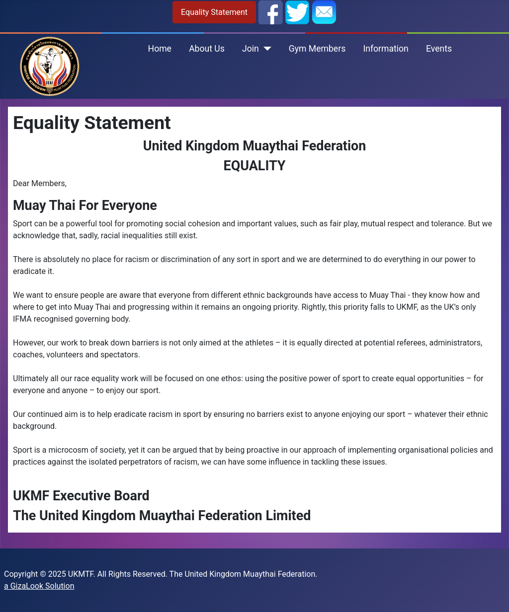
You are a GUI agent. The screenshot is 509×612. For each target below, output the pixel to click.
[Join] (265, 48)
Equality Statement (214, 12)
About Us (207, 49)
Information (385, 49)
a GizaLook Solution (39, 586)
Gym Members (317, 49)
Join (250, 49)
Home (159, 49)
